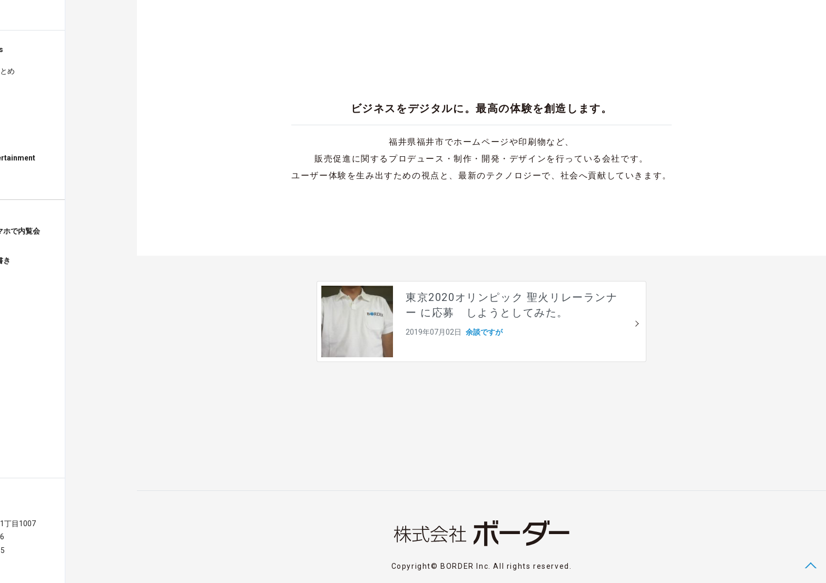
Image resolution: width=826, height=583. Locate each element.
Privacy (59, 563)
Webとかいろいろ (42, 93)
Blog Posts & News (41, 49)
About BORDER (34, 179)
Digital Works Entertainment (57, 158)
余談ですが (31, 114)
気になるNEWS (37, 136)
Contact (26, 563)
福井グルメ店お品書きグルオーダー (45, 265)
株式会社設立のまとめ (49, 71)
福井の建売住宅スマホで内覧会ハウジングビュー (60, 236)
